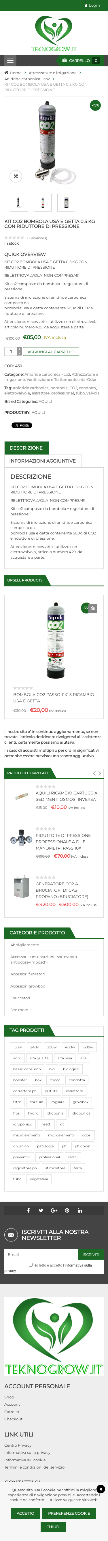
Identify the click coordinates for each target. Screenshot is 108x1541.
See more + (20, 1009)
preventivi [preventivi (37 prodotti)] (22, 1157)
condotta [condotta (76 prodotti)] (77, 1080)
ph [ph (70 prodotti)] (64, 1146)
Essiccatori (20, 998)
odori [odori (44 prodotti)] (86, 1135)
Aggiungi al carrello (51, 351)
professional (62, 393)
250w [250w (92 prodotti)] (52, 1047)
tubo (80, 393)
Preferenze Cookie (69, 1513)
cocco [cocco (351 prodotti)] (55, 1080)
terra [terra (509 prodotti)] (78, 1168)
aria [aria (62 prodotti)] (83, 1058)
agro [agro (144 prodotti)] (17, 1058)
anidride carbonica (31, 388)
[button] (94, 773)
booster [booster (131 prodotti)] (20, 1080)
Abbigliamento (24, 944)
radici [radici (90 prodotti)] (72, 1157)
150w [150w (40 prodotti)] (17, 1047)
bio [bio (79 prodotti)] (52, 1069)
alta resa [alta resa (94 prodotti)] (65, 1058)
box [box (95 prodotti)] (38, 1080)
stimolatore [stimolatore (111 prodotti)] (55, 1168)
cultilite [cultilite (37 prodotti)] (51, 1091)
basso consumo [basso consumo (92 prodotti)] (27, 1069)
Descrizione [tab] (26, 448)
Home (16, 72)
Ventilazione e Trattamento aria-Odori (62, 379)
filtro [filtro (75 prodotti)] (17, 1102)
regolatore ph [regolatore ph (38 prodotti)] (25, 1168)
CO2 (73, 388)
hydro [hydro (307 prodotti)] (33, 1113)
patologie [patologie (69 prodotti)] (45, 1146)
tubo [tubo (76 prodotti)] (17, 1179)
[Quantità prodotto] (11, 351)
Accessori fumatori (27, 974)
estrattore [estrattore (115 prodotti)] (74, 1091)
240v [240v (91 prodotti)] (34, 1047)
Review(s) (37, 238)
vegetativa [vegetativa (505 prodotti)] (39, 1179)
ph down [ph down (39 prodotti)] (82, 1146)
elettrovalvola (17, 393)
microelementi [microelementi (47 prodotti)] (61, 1135)
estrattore (41, 393)
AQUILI (45, 401)
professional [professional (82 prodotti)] (49, 1157)
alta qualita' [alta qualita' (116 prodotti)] (39, 1058)
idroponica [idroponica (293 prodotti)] (81, 1113)
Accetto (25, 1513)
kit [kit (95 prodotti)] (62, 1124)
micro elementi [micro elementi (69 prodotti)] (26, 1135)
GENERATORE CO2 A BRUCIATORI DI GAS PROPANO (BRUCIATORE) (62, 890)
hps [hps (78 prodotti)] (16, 1113)
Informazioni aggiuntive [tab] (42, 461)
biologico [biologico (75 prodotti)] (71, 1069)
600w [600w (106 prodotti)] (88, 1047)
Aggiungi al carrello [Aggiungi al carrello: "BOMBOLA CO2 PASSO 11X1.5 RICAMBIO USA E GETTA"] (92, 608)
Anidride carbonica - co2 (27, 78)
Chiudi (53, 1527)
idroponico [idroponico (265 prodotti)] (22, 1124)
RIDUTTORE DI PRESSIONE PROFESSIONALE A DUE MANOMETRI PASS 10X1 (63, 842)
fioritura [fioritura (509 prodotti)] (36, 1102)
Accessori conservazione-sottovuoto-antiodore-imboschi (44, 959)
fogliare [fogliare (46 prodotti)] (58, 1102)
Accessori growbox (27, 986)
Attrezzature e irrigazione (53, 72)
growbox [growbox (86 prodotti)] (80, 1102)
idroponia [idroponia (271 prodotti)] (55, 1113)
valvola (93, 393)
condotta (87, 388)
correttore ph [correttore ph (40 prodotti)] (25, 1091)
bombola (59, 388)
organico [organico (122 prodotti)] (21, 1146)
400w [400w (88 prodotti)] (70, 1047)
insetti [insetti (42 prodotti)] (46, 1124)
